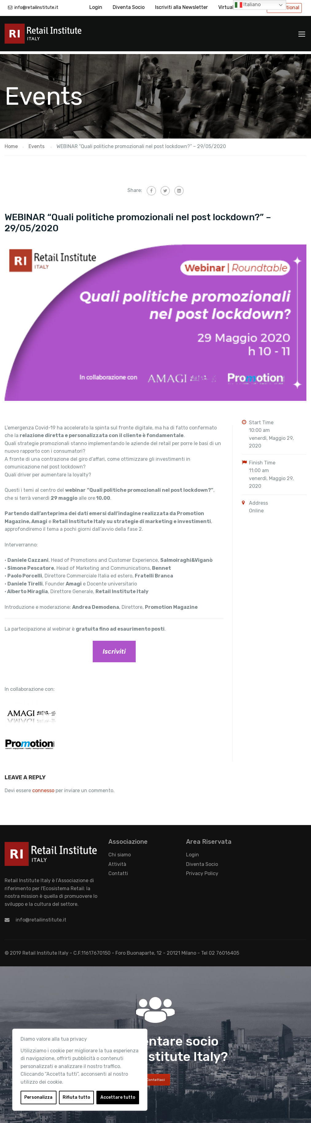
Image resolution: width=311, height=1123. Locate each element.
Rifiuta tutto (76, 1097)
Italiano (248, 5)
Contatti (118, 871)
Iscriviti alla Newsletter (181, 7)
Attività (117, 861)
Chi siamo (119, 852)
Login (95, 7)
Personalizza (38, 1097)
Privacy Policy (202, 871)
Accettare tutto (117, 1097)
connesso (43, 788)
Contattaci (155, 1077)
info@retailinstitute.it (36, 7)
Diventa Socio (129, 7)
